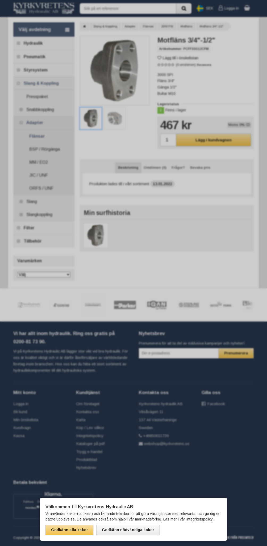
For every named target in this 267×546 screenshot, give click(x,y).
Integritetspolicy (199, 519)
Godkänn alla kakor (69, 530)
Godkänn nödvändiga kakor (128, 530)
